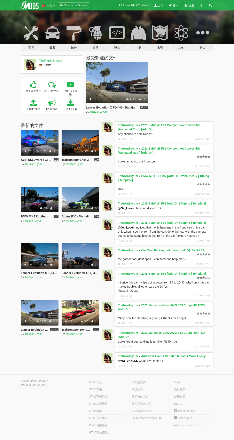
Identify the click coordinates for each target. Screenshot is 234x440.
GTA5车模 (95, 389)
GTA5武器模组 (98, 403)
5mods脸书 (183, 418)
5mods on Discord (187, 425)
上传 (158, 5)
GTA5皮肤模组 (98, 418)
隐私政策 (180, 389)
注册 (189, 5)
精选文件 (137, 389)
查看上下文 (125, 139)
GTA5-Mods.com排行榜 (147, 418)
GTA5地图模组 (98, 425)
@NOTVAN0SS (128, 360)
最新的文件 (139, 382)
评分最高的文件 (142, 411)
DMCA (178, 403)
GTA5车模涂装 (98, 396)
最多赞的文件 (140, 396)
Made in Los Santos (33, 384)
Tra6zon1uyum (51, 61)
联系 (177, 382)
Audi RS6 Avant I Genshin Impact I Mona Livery (173, 356)
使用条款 (180, 396)
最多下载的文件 (142, 403)
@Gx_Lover (126, 208)
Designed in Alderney (34, 380)
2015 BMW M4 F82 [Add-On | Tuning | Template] (173, 203)
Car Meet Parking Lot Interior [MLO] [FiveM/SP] (173, 250)
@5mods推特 (184, 411)
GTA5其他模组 (98, 432)
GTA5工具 (95, 382)
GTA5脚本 (95, 411)
